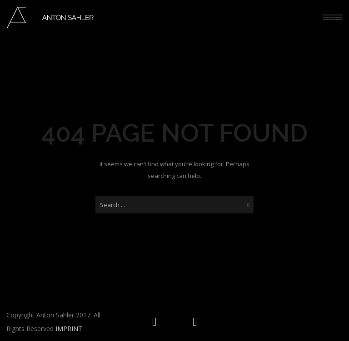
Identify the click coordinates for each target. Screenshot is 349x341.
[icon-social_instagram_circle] (156, 322)
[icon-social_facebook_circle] (195, 322)
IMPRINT (68, 328)
